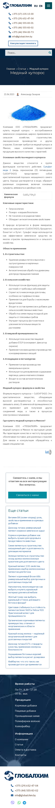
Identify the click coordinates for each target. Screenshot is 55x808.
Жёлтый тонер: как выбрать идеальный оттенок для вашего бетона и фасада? (24, 599)
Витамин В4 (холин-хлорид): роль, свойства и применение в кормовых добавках (25, 520)
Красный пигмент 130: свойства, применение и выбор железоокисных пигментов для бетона (26, 569)
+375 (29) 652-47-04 (23, 18)
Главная (10, 68)
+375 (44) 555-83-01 (23, 22)
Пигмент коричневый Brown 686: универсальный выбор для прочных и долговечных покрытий (26, 579)
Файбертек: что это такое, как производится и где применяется (25, 663)
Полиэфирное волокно (27, 721)
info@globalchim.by (22, 36)
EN (40, 6)
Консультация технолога (23, 43)
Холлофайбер (22, 726)
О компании (21, 739)
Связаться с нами (27, 495)
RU (36, 6)
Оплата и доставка (25, 749)
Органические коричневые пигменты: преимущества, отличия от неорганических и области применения (26, 624)
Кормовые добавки (26, 705)
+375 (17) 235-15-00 (23, 13)
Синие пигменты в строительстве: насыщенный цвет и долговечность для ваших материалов (26, 548)
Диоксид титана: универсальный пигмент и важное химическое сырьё (26, 529)
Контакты (20, 754)
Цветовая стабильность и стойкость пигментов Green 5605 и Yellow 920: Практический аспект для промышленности (26, 611)
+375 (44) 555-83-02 (23, 27)
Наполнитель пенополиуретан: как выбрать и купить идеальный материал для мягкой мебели (25, 589)
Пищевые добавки (25, 710)
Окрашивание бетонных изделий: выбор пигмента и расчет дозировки (26, 656)
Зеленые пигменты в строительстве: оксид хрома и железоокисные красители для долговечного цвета (26, 558)
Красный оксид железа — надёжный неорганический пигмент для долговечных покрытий (26, 636)
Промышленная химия (27, 716)
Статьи (22, 68)
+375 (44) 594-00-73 (23, 32)
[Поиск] (50, 53)
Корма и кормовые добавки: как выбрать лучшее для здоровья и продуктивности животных (24, 538)
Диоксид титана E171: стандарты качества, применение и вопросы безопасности (25, 646)
